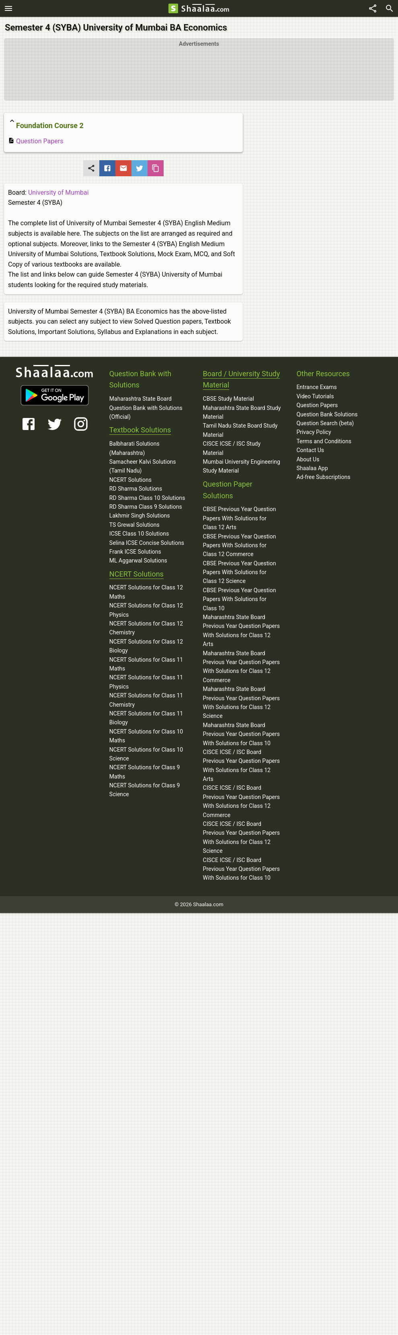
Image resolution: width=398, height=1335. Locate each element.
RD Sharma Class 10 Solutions (147, 498)
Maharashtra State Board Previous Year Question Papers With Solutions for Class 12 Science (241, 702)
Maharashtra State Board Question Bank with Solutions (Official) (146, 407)
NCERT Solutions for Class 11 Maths (146, 664)
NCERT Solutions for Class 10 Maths (146, 736)
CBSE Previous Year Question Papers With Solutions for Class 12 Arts (239, 518)
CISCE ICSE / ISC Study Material (232, 448)
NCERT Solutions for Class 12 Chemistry (146, 628)
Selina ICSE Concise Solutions (146, 543)
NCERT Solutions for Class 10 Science (146, 754)
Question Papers (35, 141)
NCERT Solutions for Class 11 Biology (146, 718)
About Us (307, 459)
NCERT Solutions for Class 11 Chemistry (146, 699)
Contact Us (310, 450)
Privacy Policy (313, 432)
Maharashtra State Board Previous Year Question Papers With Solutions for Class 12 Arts (241, 630)
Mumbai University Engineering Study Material (241, 466)
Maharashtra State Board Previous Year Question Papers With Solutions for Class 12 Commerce (241, 666)
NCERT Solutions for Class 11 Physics (146, 681)
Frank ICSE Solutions (135, 551)
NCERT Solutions (130, 480)
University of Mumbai (58, 192)
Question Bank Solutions (326, 414)
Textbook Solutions (140, 430)
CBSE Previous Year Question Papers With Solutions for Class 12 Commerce (239, 545)
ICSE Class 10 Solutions (139, 533)
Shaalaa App (312, 468)
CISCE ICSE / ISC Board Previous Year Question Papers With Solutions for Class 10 (241, 869)
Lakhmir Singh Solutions (139, 515)
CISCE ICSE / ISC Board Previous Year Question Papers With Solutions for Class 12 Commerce (241, 801)
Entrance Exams (316, 387)
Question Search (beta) (325, 423)
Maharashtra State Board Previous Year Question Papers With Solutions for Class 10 (241, 734)
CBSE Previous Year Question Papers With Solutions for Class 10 (239, 599)
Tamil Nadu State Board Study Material (240, 430)
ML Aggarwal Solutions (138, 560)
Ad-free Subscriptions (323, 477)
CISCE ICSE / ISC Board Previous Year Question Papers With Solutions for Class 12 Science (241, 837)
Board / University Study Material (241, 379)
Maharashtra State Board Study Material (242, 412)
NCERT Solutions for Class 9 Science (144, 789)
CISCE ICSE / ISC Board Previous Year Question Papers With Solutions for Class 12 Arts (241, 765)
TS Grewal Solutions (134, 525)
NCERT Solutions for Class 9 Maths (144, 771)
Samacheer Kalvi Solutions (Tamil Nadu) (142, 466)
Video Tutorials (315, 396)
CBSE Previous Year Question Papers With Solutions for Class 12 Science (239, 572)
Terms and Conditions (323, 441)
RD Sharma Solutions (135, 488)
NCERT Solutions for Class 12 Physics (146, 610)
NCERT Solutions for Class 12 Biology (146, 646)
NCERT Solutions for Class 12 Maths (146, 591)
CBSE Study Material (228, 398)
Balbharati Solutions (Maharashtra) (134, 448)
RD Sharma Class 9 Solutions (145, 506)
